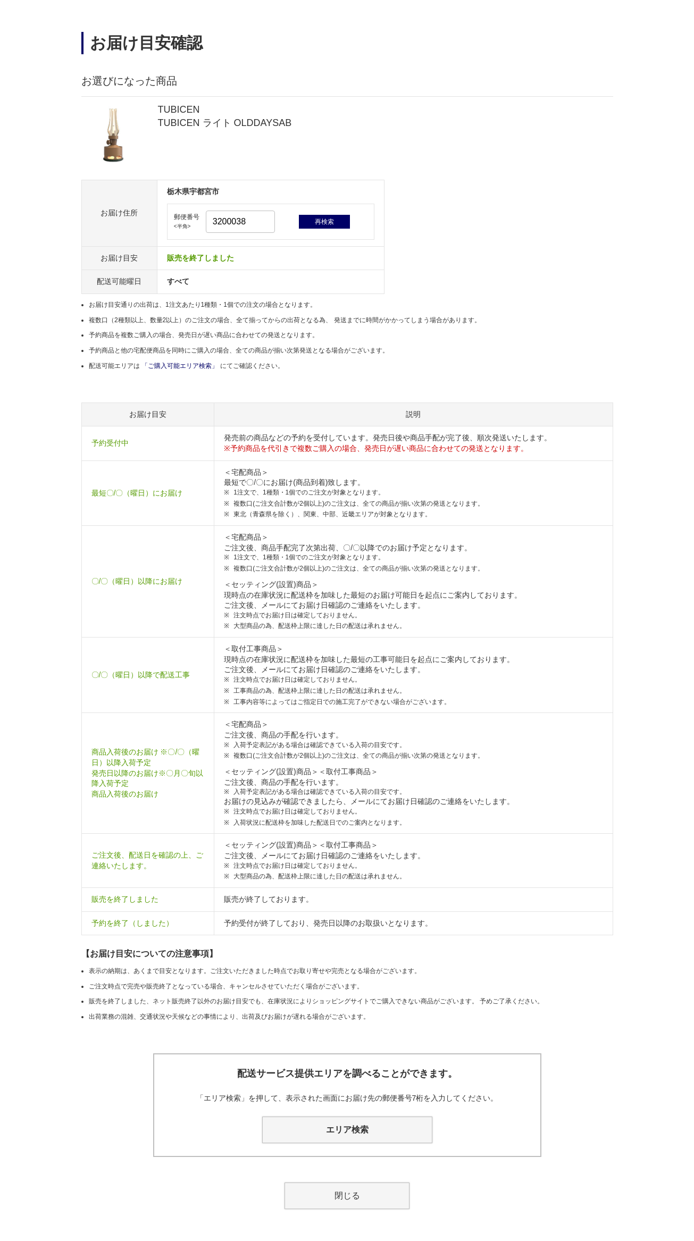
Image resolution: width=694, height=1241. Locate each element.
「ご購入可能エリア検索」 (180, 366)
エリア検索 (347, 1129)
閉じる (347, 1195)
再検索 (324, 221)
